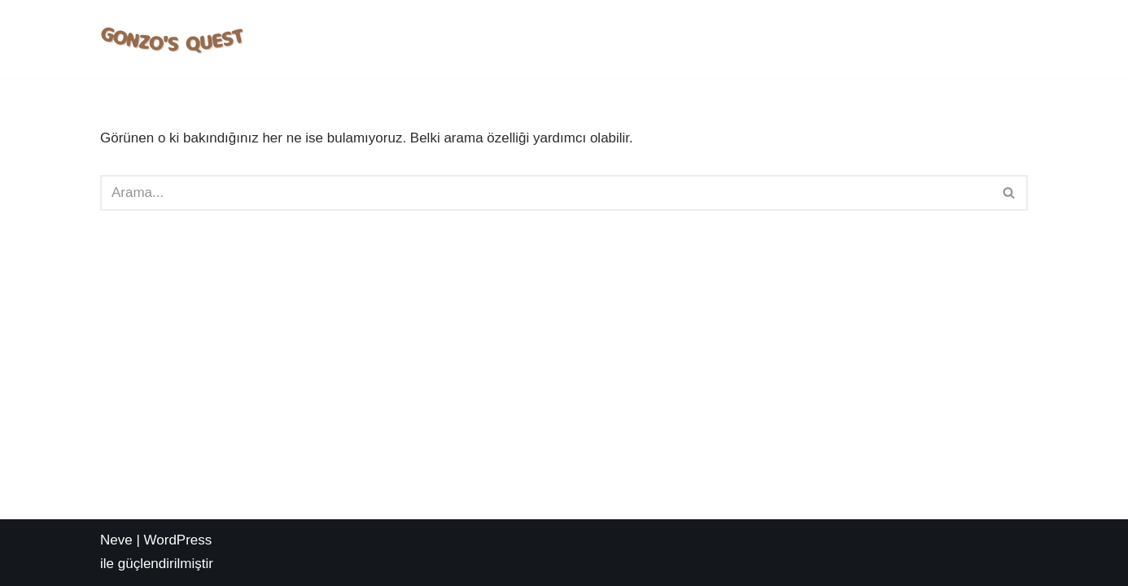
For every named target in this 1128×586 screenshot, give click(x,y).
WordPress (178, 540)
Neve (116, 540)
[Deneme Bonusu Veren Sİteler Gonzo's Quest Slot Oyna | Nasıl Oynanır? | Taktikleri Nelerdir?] (173, 39)
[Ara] (545, 193)
